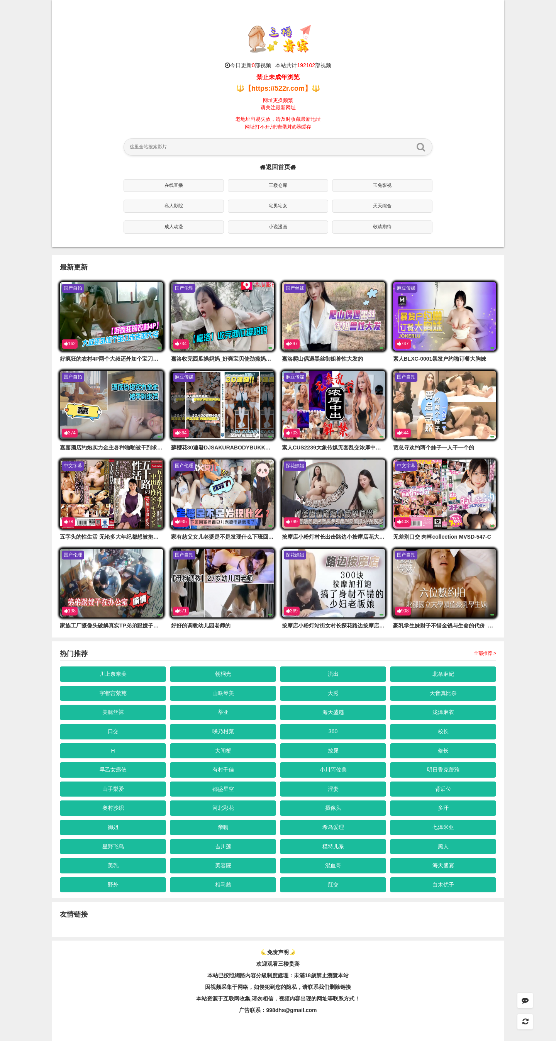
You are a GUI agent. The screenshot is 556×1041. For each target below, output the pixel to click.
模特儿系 (333, 846)
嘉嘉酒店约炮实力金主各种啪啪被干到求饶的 (114, 447)
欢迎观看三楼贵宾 (278, 964)
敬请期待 (382, 226)
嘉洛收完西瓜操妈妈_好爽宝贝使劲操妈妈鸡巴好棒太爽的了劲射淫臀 (253, 359)
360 (333, 731)
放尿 (333, 751)
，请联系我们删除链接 (324, 987)
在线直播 (173, 185)
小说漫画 (278, 226)
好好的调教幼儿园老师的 (201, 625)
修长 (443, 751)
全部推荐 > (485, 653)
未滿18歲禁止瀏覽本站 (321, 975)
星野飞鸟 (113, 846)
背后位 (443, 789)
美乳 (113, 865)
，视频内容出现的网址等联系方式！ (316, 998)
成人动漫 (173, 226)
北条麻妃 (443, 674)
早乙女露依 (113, 769)
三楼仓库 (278, 185)
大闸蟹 (223, 751)
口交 (113, 731)
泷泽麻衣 (443, 712)
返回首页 (278, 167)
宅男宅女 (278, 206)
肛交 (333, 885)
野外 (113, 885)
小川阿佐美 (333, 769)
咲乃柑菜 (223, 731)
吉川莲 (223, 846)
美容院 (223, 865)
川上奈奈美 (113, 674)
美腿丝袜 (113, 712)
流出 (333, 674)
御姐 (113, 827)
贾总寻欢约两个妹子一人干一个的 (433, 447)
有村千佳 (223, 769)
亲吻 (223, 827)
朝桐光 (223, 674)
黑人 (443, 846)
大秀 (333, 693)
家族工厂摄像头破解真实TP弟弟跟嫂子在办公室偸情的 (125, 625)
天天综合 (382, 206)
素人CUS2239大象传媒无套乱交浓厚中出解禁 (337, 447)
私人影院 (173, 206)
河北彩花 (223, 808)
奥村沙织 (113, 808)
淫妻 (333, 789)
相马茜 (223, 885)
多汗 (443, 808)
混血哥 (333, 865)
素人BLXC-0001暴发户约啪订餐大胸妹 (439, 359)
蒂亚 (223, 712)
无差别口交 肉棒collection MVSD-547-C (442, 537)
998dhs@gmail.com (291, 1010)
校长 (443, 731)
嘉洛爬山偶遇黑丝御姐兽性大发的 (322, 359)
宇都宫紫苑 (113, 693)
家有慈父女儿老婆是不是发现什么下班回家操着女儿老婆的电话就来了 (255, 537)
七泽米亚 (443, 827)
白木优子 (443, 885)
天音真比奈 (443, 693)
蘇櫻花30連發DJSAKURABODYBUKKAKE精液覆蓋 (234, 447)
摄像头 (333, 808)
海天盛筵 (333, 712)
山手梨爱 (113, 789)
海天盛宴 (443, 865)
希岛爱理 (333, 827)
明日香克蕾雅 (443, 769)
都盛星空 (223, 789)
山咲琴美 (223, 693)
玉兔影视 (382, 185)
